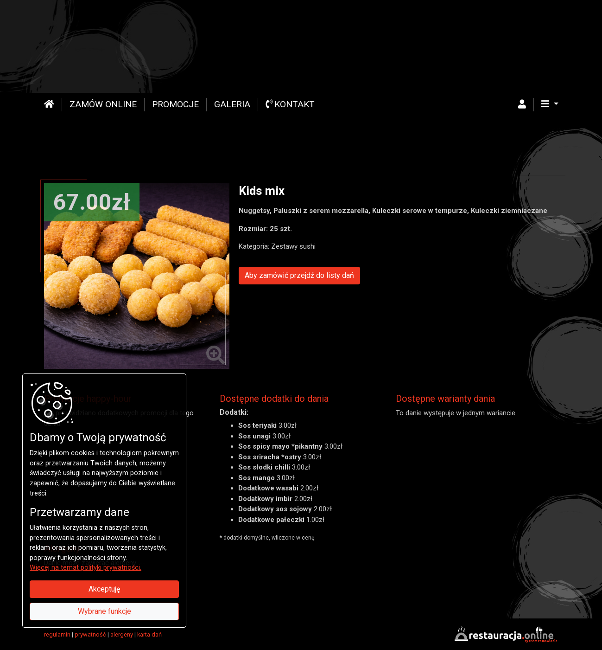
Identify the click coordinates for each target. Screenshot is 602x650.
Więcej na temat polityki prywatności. (85, 568)
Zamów (103, 104)
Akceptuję (104, 589)
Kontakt (290, 104)
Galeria (232, 104)
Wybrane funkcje (104, 611)
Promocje (175, 104)
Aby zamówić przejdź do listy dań (299, 275)
